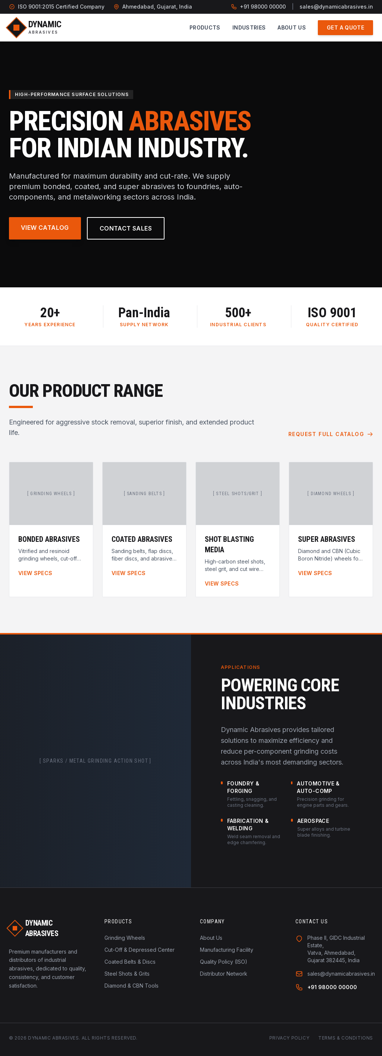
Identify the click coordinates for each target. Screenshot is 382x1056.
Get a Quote (345, 27)
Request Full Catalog (330, 434)
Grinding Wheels (124, 938)
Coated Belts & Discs (130, 961)
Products (205, 27)
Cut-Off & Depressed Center (139, 950)
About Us (292, 27)
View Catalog (45, 227)
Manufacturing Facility (226, 950)
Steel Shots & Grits (127, 973)
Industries (249, 27)
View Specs (35, 573)
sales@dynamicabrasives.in (336, 6)
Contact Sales (126, 228)
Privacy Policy (289, 1038)
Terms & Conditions (345, 1038)
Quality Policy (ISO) (223, 961)
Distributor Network (223, 973)
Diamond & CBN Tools (131, 985)
